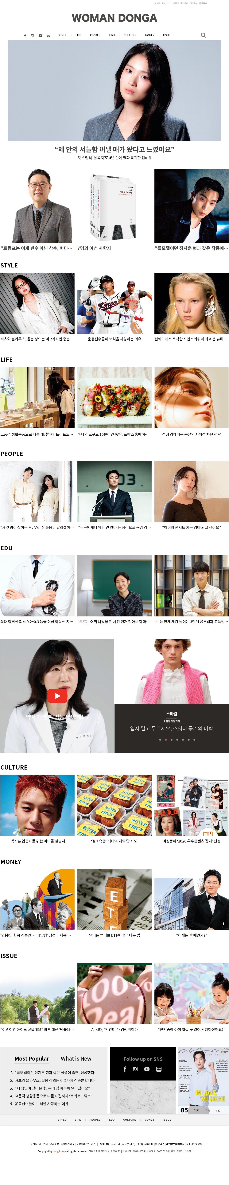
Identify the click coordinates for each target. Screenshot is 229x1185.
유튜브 (40, 36)
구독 (207, 1110)
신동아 (176, 3)
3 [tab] (172, 740)
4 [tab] (177, 740)
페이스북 (25, 36)
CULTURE (130, 35)
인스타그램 (32, 36)
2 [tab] (166, 740)
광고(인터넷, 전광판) (132, 1144)
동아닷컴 (104, 1144)
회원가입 (165, 3)
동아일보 (203, 3)
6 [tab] (189, 740)
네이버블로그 (48, 36)
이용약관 (159, 1144)
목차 (197, 1110)
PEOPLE (95, 35)
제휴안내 (148, 1144)
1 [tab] (160, 740)
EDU (112, 35)
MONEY (149, 35)
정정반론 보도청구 (85, 1144)
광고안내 (43, 1144)
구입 (218, 1110)
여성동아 (193, 3)
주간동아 (184, 3)
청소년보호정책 (194, 1144)
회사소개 (115, 1144)
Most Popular (31, 1059)
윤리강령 (54, 1144)
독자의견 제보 (67, 1144)
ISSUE (166, 35)
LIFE (78, 35)
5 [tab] (183, 740)
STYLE (63, 35)
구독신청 (32, 1144)
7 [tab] (194, 740)
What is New (76, 1058)
